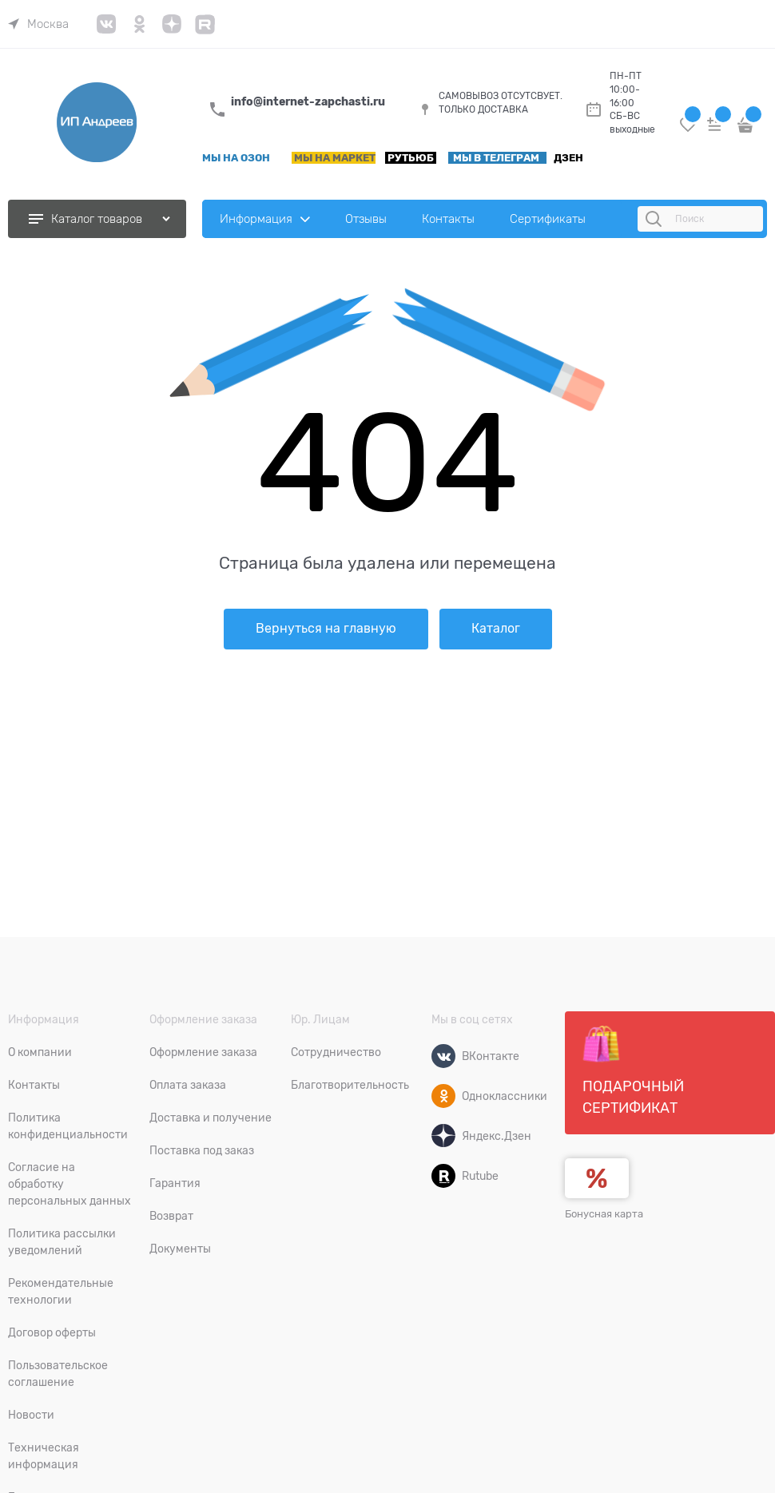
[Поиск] (656, 219)
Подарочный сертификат (633, 1070)
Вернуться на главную (326, 628)
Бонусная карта (604, 1214)
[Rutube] (443, 1176)
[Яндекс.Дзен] (443, 1136)
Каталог (495, 628)
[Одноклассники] (443, 1096)
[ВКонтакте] (443, 1056)
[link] (38, 24)
